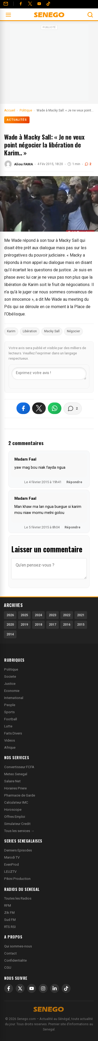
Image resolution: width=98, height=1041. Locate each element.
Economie (11, 691)
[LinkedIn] (54, 988)
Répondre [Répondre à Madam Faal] (74, 482)
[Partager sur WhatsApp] (54, 408)
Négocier (73, 331)
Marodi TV (12, 857)
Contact (10, 953)
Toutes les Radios (17, 898)
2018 (38, 624)
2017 (52, 624)
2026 (10, 615)
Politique (11, 669)
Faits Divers (13, 733)
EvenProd (11, 864)
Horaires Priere (15, 788)
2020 (10, 624)
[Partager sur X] (39, 408)
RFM (7, 905)
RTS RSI (10, 927)
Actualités (17, 119)
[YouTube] (39, 4)
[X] (20, 988)
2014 (10, 634)
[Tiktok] (48, 4)
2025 (24, 615)
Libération (30, 331)
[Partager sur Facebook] (23, 408)
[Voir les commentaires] (73, 408)
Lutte (8, 726)
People (9, 705)
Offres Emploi (14, 817)
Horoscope (12, 810)
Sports (9, 712)
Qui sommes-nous (18, 946)
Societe (10, 676)
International (13, 698)
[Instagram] (43, 988)
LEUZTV (10, 872)
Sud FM (10, 920)
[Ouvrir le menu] (8, 15)
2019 (24, 624)
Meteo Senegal (15, 774)
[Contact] (5, 3)
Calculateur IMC (16, 802)
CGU (7, 967)
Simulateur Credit (17, 824)
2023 (52, 615)
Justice (9, 684)
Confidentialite (15, 960)
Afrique (9, 747)
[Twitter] (30, 4)
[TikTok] (66, 988)
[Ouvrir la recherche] (90, 15)
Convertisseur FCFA (19, 767)
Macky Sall (52, 331)
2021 (80, 615)
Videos (9, 740)
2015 (80, 624)
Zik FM (9, 913)
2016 (66, 624)
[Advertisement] (49, 64)
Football (10, 719)
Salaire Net (12, 781)
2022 (66, 615)
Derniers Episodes (18, 850)
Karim (11, 331)
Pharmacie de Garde (19, 795)
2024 (38, 615)
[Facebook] (21, 4)
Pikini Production (17, 879)
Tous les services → (19, 831)
